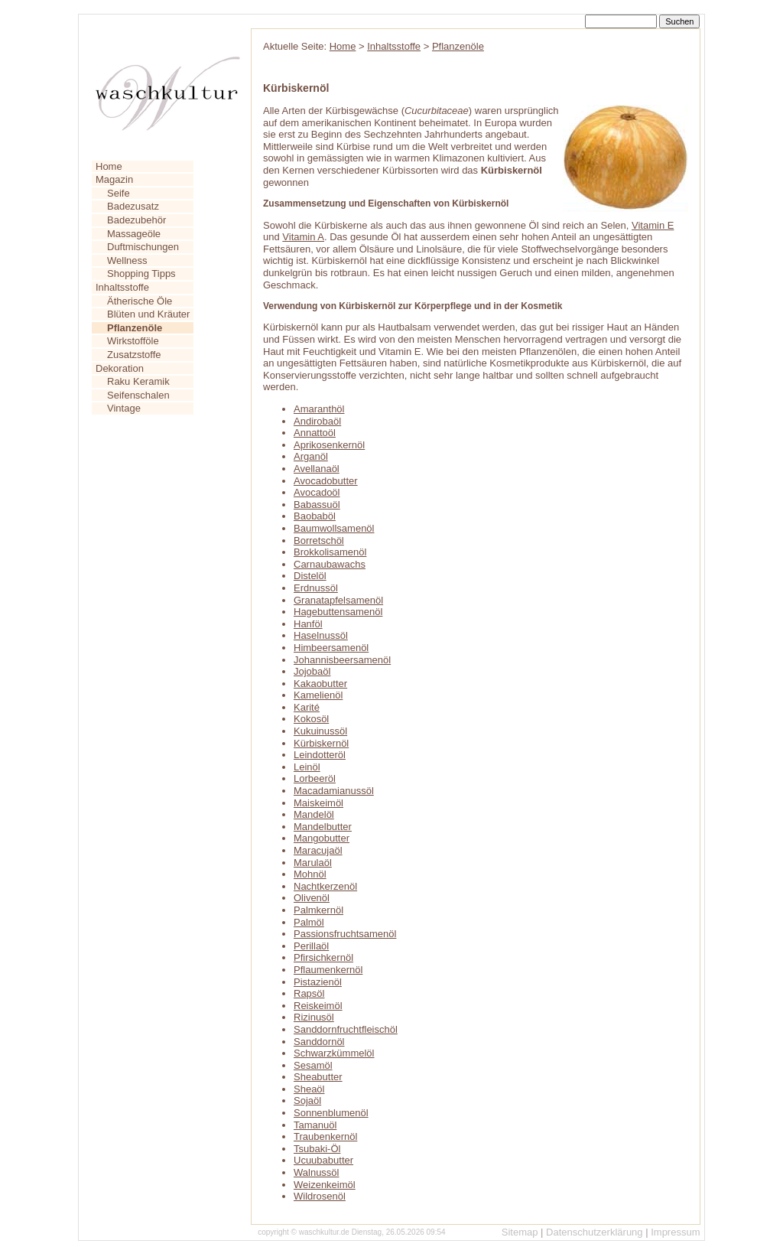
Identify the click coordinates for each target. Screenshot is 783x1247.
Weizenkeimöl (325, 1184)
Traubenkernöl (325, 1136)
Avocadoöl (317, 492)
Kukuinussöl (320, 731)
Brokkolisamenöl (330, 552)
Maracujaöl (318, 850)
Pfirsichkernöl (323, 957)
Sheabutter (318, 1077)
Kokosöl (311, 718)
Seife (118, 193)
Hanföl (308, 624)
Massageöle (134, 233)
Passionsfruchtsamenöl (345, 933)
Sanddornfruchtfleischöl (346, 1029)
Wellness (127, 260)
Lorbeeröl (315, 778)
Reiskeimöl (318, 1005)
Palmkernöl (318, 910)
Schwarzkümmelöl (334, 1053)
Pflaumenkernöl (328, 969)
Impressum (675, 1232)
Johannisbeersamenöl (342, 660)
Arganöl (311, 456)
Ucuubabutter (323, 1160)
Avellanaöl (317, 468)
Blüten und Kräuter (148, 314)
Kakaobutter (320, 683)
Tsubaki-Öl (317, 1148)
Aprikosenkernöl (329, 445)
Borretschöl (319, 540)
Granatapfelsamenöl (338, 600)
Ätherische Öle (139, 301)
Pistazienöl (318, 982)
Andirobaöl (317, 421)
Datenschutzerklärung (594, 1232)
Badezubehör (136, 220)
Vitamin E (653, 225)
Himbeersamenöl (331, 647)
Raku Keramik (138, 381)
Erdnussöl (316, 588)
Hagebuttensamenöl (338, 611)
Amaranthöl (319, 409)
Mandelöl (314, 814)
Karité (307, 707)
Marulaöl (313, 862)
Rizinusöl (314, 1017)
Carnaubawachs (330, 564)
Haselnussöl (321, 635)
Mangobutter (321, 838)
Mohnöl (310, 874)
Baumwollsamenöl (334, 528)
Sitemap (520, 1232)
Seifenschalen (138, 395)
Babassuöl (317, 504)
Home (109, 166)
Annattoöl (315, 432)
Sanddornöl (319, 1041)
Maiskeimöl (318, 803)
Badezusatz (133, 206)
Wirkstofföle (133, 341)
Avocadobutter (326, 481)
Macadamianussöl (334, 790)
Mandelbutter (323, 826)
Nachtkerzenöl (325, 886)
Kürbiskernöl (321, 743)
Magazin (114, 179)
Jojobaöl (312, 671)
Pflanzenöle (458, 46)
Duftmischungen (143, 246)
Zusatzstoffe (134, 354)
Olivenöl (312, 898)
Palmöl (309, 922)
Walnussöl (316, 1172)
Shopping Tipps (141, 273)
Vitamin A (303, 237)
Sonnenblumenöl (331, 1112)
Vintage (124, 408)
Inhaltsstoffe (122, 287)
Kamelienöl (318, 695)
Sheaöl (309, 1089)
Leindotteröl (320, 754)
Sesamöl (313, 1065)
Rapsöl (309, 993)
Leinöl (307, 767)
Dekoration (120, 368)
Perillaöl (311, 946)
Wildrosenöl (320, 1196)
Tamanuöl (315, 1125)
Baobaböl (315, 516)
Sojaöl (307, 1100)
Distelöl (310, 575)
